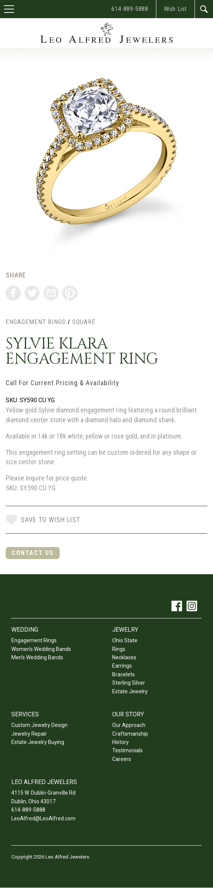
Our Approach (128, 725)
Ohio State (124, 640)
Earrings (122, 666)
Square (84, 321)
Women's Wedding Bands (41, 649)
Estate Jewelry (130, 691)
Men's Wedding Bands (37, 657)
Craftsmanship (130, 734)
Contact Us (33, 552)
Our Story (128, 714)
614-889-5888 (129, 8)
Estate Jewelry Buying (37, 742)
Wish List (175, 8)
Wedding (24, 629)
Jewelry (125, 629)
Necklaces (124, 657)
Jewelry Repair (29, 734)
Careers (121, 759)
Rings (118, 649)
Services (25, 714)
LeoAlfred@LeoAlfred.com (43, 818)
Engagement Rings (36, 321)
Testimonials (127, 750)
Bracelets (123, 674)
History (120, 742)
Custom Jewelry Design (39, 725)
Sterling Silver (128, 683)
